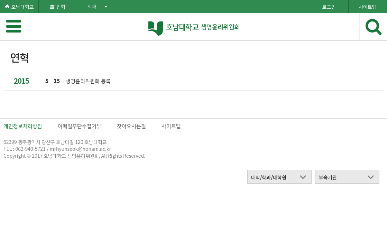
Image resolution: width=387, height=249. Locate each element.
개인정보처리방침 (22, 125)
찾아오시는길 (131, 125)
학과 (97, 6)
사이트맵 (171, 125)
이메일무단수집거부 (79, 125)
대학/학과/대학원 (268, 177)
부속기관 (328, 177)
